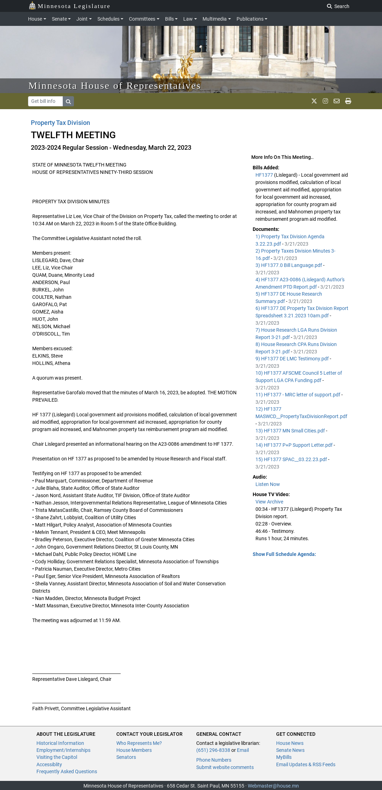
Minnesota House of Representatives (114, 85)
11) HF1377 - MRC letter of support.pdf (298, 394)
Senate (59, 19)
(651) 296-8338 (213, 750)
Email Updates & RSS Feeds (305, 764)
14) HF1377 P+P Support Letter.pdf (294, 445)
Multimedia (215, 19)
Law (188, 19)
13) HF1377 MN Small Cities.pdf (290, 430)
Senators (126, 757)
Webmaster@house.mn (273, 786)
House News (289, 743)
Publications (250, 19)
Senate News (290, 750)
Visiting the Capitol (56, 757)
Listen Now (267, 484)
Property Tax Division (60, 122)
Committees (142, 19)
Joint (82, 19)
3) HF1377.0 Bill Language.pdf (289, 265)
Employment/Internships (63, 750)
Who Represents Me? (139, 743)
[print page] (348, 101)
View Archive (269, 502)
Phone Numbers (213, 760)
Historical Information (60, 743)
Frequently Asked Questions (66, 771)
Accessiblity (49, 764)
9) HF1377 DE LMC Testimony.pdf (292, 358)
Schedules (108, 19)
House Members (134, 750)
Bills (169, 19)
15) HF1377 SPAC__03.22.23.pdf (291, 459)
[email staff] (336, 101)
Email (243, 750)
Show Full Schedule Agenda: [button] (284, 554)
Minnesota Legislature (69, 5)
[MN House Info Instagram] (325, 101)
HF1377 (264, 175)
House (35, 19)
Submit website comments (225, 767)
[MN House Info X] (314, 101)
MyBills (284, 757)
